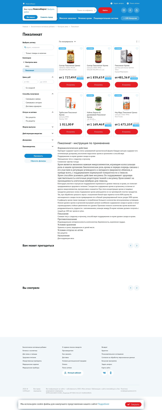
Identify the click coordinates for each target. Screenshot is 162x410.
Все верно (31, 17)
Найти (105, 10)
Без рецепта (30, 117)
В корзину (71, 88)
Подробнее (103, 403)
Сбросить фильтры (38, 161)
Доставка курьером (33, 106)
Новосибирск (30, 4)
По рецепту (30, 121)
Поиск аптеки (134, 3)
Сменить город (46, 17)
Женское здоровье (67, 18)
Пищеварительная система (106, 18)
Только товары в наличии (36, 53)
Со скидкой (30, 88)
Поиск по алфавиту (85, 10)
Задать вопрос (119, 3)
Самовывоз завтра (33, 99)
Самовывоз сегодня (34, 102)
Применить (38, 156)
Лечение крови (85, 18)
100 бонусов (130, 18)
